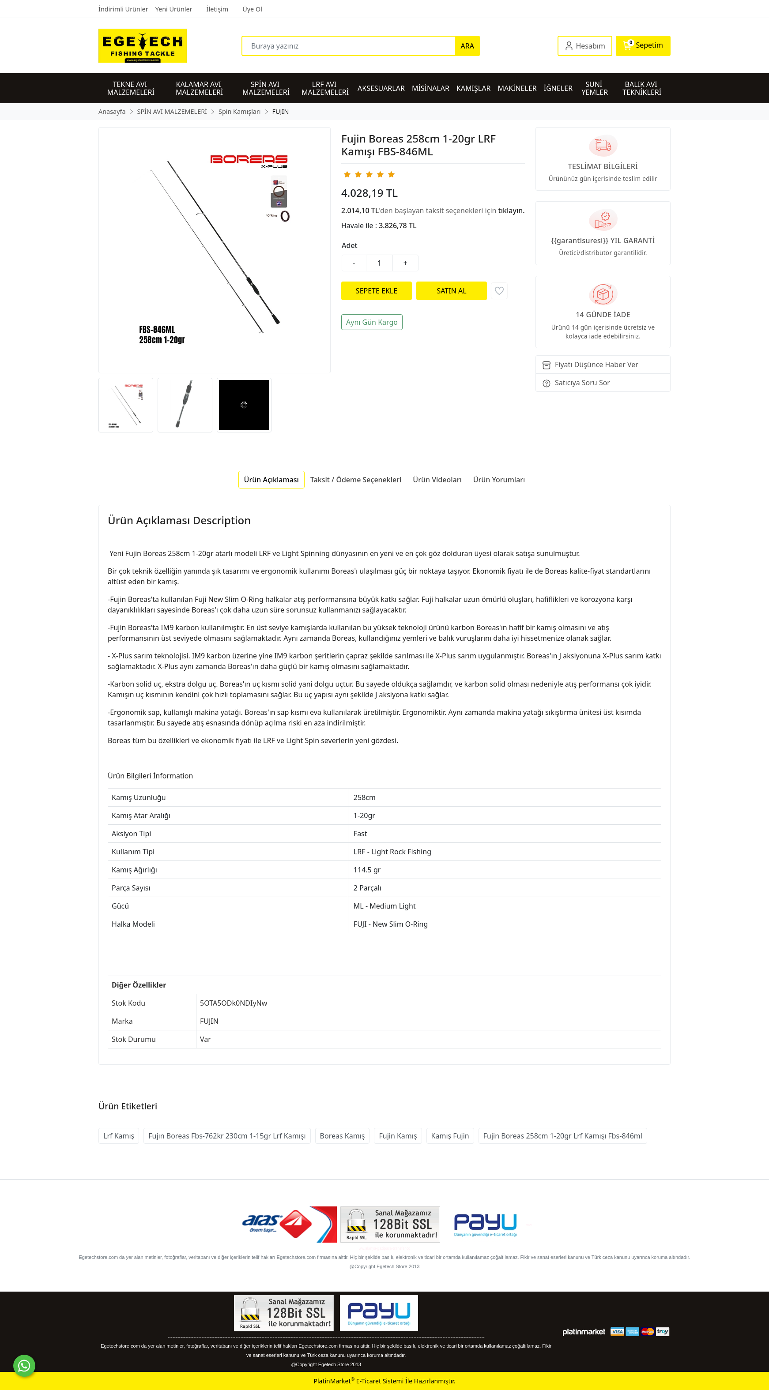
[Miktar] (379, 263)
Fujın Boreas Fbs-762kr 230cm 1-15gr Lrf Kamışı (226, 1136)
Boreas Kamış (342, 1136)
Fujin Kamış (398, 1136)
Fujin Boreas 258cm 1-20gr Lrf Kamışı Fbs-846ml (562, 1136)
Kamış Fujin (450, 1136)
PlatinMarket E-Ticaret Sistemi (358, 1381)
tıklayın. (511, 210)
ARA (467, 46)
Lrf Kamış (118, 1136)
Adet (350, 245)
